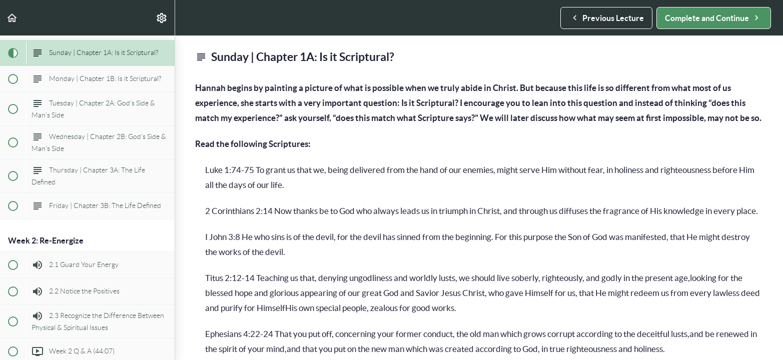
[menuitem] (162, 18)
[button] (12, 18)
